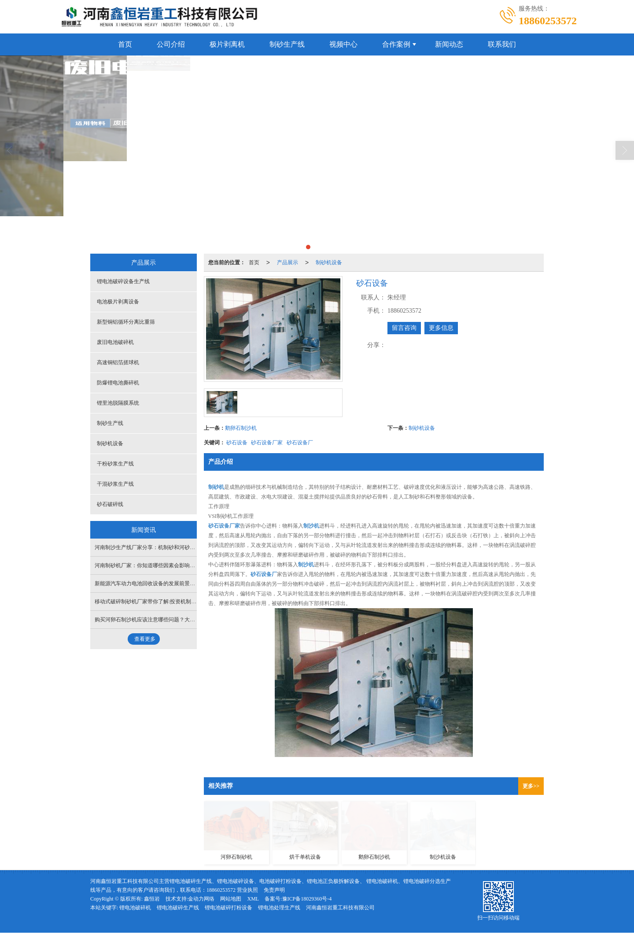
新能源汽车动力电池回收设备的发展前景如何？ (150, 583)
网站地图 (230, 899)
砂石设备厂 (300, 442)
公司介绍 (171, 44)
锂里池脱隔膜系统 (118, 403)
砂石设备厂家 (267, 442)
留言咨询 (404, 328)
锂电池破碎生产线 (178, 908)
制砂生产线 (287, 44)
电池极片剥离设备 (118, 302)
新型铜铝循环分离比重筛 (126, 322)
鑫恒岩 (152, 899)
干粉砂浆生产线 (115, 464)
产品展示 (287, 262)
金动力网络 (201, 899)
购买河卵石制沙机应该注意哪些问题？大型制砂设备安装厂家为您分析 (176, 620)
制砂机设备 (329, 262)
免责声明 (274, 890)
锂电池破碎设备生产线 (123, 281)
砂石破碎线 (110, 504)
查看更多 (144, 639)
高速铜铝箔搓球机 (118, 362)
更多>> (531, 786)
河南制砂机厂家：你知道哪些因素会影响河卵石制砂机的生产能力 (171, 565)
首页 (125, 44)
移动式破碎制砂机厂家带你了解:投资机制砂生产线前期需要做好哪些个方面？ (185, 601)
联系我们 (502, 44)
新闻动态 (449, 44)
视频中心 (343, 44)
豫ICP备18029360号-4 (307, 899)
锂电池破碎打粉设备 (228, 908)
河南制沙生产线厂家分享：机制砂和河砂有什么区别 (155, 547)
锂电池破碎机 (135, 908)
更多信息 (441, 328)
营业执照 (247, 890)
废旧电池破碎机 (115, 342)
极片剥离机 (227, 44)
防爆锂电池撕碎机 (118, 383)
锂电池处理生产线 (279, 908)
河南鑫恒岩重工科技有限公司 (340, 908)
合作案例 (396, 44)
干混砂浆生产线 (115, 484)
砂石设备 (236, 442)
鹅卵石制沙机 (241, 428)
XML (253, 899)
